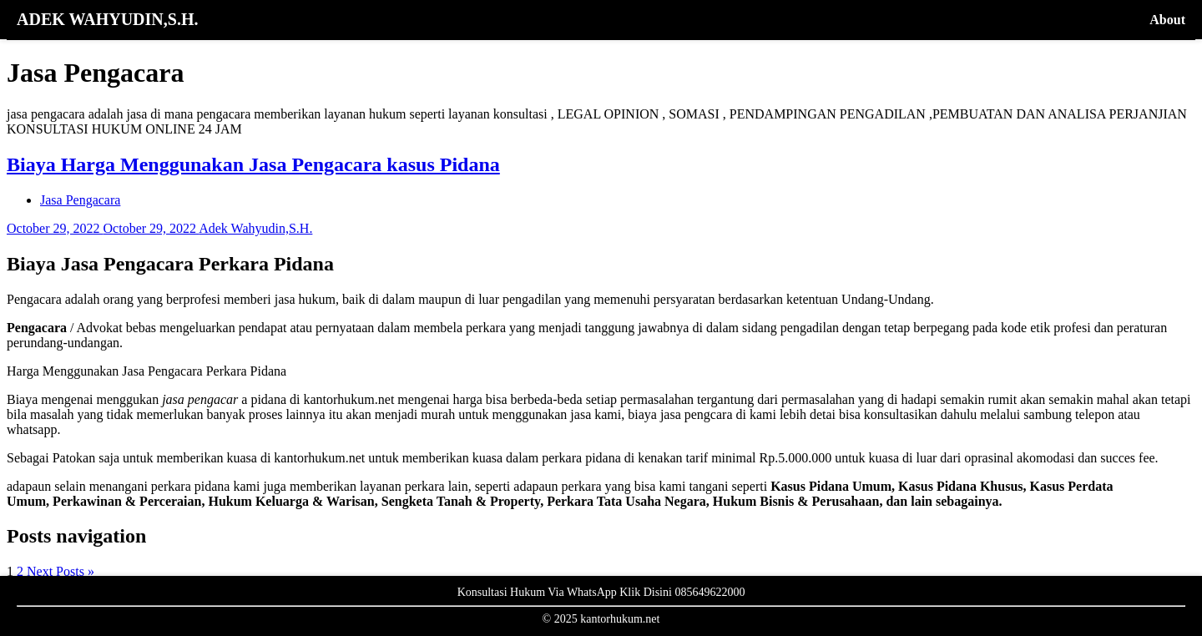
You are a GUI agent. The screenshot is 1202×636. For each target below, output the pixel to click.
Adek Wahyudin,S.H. (255, 228)
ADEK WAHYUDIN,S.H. (107, 19)
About (1167, 20)
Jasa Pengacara (80, 200)
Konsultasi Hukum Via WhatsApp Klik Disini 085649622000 (601, 592)
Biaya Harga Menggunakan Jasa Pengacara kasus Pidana (253, 164)
